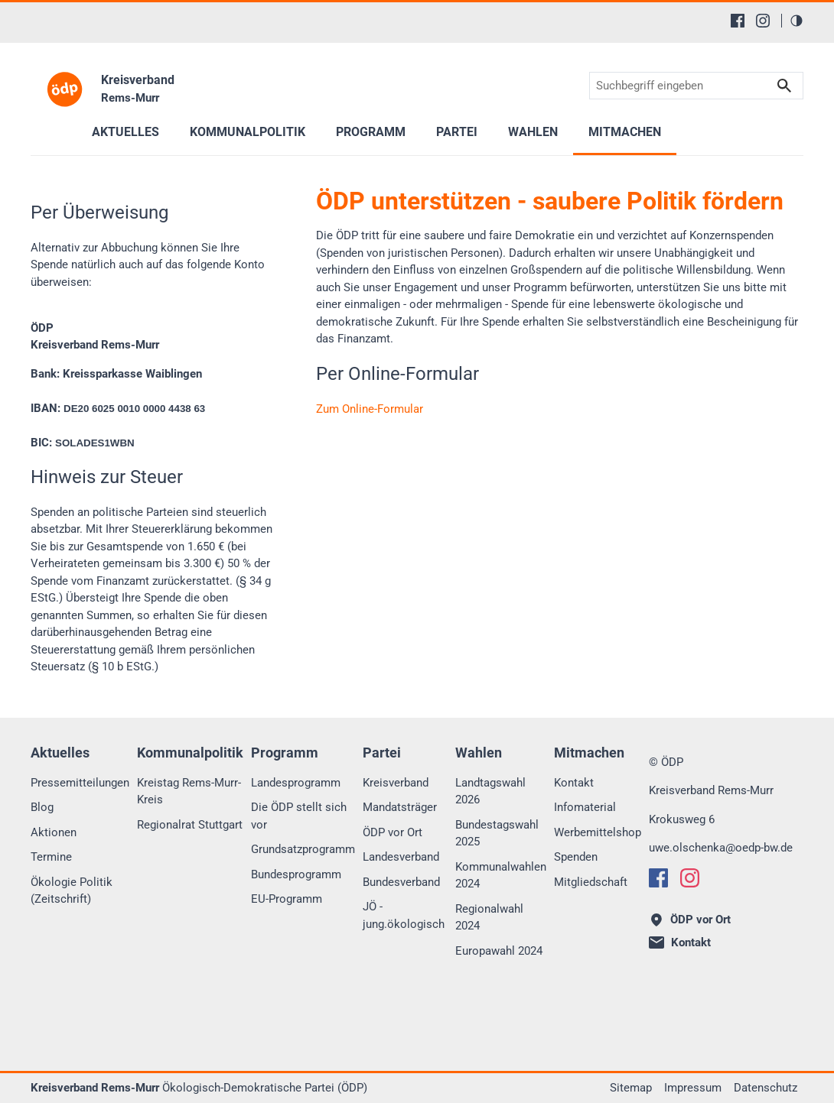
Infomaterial (585, 807)
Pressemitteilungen (80, 783)
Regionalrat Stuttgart (190, 825)
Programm (371, 132)
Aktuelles (125, 132)
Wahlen (533, 132)
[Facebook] (737, 21)
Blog (42, 807)
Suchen (784, 86)
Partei (456, 132)
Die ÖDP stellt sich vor (299, 816)
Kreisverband (395, 783)
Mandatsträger (400, 807)
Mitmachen (624, 132)
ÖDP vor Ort (392, 832)
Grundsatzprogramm (303, 849)
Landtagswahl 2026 (490, 791)
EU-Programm (286, 899)
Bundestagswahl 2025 (497, 833)
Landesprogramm (295, 783)
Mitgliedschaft (590, 882)
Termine (51, 857)
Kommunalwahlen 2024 (500, 875)
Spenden (576, 857)
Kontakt (574, 783)
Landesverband (401, 857)
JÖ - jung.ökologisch (404, 915)
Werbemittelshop (597, 832)
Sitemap (631, 1088)
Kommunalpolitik (247, 132)
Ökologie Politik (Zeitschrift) (71, 891)
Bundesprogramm (296, 874)
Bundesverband (401, 882)
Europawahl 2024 (498, 951)
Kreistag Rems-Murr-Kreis (189, 791)
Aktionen (54, 832)
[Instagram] (763, 21)
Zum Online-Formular (369, 409)
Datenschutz (765, 1088)
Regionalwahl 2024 (489, 917)
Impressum (693, 1088)
